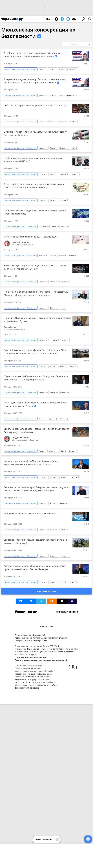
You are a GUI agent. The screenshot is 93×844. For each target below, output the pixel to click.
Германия (70, 95)
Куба (60, 95)
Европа (73, 174)
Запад (64, 340)
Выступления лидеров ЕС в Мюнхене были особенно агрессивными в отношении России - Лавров (31, 463)
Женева (61, 69)
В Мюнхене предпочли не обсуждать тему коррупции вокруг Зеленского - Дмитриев (35, 133)
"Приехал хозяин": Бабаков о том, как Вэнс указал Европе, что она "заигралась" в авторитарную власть (36, 378)
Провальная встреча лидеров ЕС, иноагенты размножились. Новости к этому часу (35, 212)
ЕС (61, 308)
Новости (42, 122)
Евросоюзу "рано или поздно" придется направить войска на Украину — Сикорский (35, 541)
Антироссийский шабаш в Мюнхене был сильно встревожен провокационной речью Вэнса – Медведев (35, 567)
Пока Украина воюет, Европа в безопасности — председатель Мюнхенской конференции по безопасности (36, 293)
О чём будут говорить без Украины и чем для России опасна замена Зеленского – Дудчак (35, 404)
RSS (51, 626)
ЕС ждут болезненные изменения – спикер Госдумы (30, 513)
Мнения (42, 256)
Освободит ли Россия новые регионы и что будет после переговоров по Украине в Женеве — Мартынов (33, 55)
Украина (72, 69)
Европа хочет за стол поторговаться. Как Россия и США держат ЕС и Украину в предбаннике (36, 430)
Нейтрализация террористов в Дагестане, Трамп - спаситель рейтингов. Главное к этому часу (35, 267)
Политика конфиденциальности (30, 657)
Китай (52, 174)
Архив (43, 626)
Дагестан (63, 282)
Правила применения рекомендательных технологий (41, 660)
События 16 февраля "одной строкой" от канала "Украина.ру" (35, 105)
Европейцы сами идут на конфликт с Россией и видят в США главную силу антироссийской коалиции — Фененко (35, 352)
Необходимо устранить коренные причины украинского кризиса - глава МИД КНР (33, 160)
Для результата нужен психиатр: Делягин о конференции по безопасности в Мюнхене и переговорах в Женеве (35, 81)
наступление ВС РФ (67, 122)
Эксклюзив (43, 340)
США (73, 148)
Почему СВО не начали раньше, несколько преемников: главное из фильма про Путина (37, 319)
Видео (41, 69)
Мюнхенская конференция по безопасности (38, 32)
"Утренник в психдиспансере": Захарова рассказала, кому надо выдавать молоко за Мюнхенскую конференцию (36, 489)
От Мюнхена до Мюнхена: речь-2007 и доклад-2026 (30, 236)
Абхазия (63, 419)
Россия (51, 69)
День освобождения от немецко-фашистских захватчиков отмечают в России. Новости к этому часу (34, 186)
